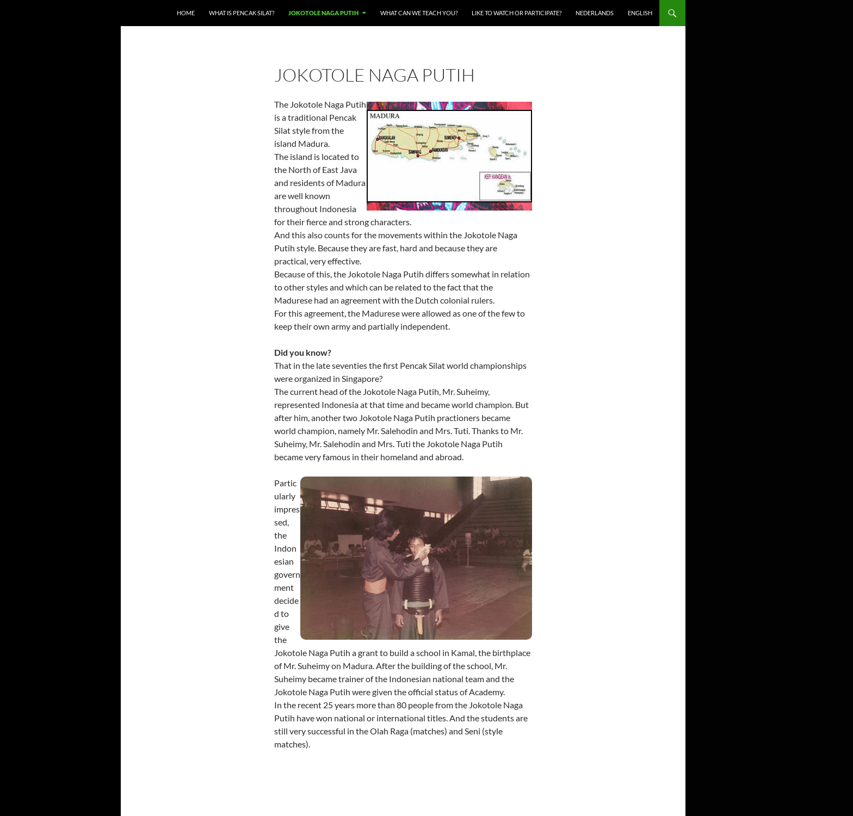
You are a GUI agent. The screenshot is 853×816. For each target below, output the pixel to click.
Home (186, 12)
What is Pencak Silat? (241, 12)
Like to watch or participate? (516, 12)
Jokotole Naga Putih (323, 12)
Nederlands (595, 12)
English (640, 12)
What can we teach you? (419, 12)
